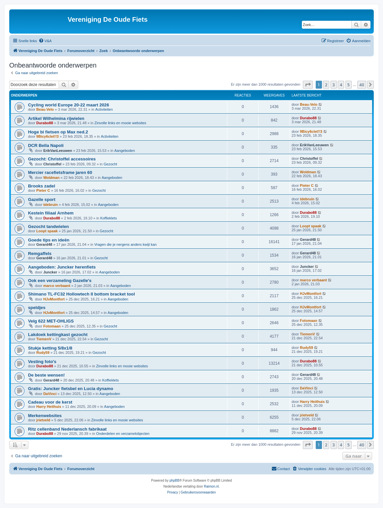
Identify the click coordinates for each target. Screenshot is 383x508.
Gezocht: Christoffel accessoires (62, 158)
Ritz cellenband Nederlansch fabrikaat (67, 429)
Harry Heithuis (48, 407)
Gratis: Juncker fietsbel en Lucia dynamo (70, 388)
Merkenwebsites (45, 415)
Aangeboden (124, 151)
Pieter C (43, 190)
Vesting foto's (42, 361)
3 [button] (334, 85)
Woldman (51, 178)
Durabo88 (44, 123)
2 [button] (326, 85)
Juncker (50, 272)
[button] (308, 85)
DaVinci (49, 394)
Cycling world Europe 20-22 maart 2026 (68, 104)
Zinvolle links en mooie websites (120, 123)
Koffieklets (108, 218)
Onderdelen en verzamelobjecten (122, 434)
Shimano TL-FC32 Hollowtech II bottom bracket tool (81, 294)
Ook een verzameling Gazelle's (59, 280)
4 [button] (341, 85)
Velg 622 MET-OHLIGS (51, 321)
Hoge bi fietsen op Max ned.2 (58, 131)
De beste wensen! (46, 375)
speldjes (37, 307)
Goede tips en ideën (48, 240)
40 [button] (361, 85)
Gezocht (110, 164)
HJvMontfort (54, 299)
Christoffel (52, 164)
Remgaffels (39, 253)
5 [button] (348, 85)
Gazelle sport (41, 199)
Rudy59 (42, 352)
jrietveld (43, 420)
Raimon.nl (211, 486)
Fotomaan (52, 326)
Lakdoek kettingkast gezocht (57, 334)
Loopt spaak (47, 231)
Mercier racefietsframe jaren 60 (60, 172)
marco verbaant (56, 286)
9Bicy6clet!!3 (47, 136)
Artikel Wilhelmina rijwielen (56, 118)
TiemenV (43, 339)
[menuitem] (45, 41)
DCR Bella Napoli (46, 145)
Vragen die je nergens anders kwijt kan (125, 244)
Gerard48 (44, 244)
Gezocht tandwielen (48, 226)
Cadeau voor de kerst (50, 402)
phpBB (174, 480)
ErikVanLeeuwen (57, 151)
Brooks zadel (41, 185)
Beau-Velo (45, 109)
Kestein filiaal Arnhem (51, 213)
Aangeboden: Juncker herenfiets (62, 267)
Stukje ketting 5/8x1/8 (50, 348)
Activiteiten (104, 109)
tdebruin (50, 205)
